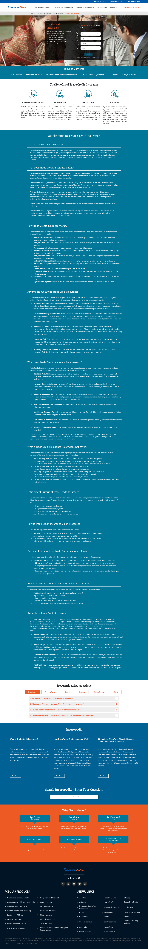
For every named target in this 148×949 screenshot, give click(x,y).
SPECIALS (113, 7)
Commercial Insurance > (44, 14)
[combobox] (90, 38)
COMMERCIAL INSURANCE (63, 7)
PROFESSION (102, 7)
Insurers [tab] (82, 692)
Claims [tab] (115, 692)
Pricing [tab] (67, 692)
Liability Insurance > (59, 14)
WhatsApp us (101, 1)
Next (88, 54)
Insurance (31, 14)
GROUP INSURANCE (43, 7)
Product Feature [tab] (50, 692)
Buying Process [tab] (99, 692)
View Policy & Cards (131, 7)
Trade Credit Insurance (72, 14)
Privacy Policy (97, 57)
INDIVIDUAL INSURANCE (85, 7)
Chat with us (117, 1)
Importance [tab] (32, 692)
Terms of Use (90, 57)
